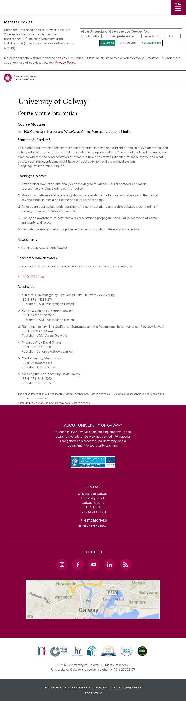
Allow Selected (153, 43)
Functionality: (90, 36)
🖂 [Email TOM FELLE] (42, 276)
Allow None (129, 43)
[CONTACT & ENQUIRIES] (126, 687)
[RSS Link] (125, 564)
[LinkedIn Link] (109, 564)
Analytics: (152, 36)
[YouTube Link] (93, 564)
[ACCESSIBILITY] (93, 692)
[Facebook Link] (78, 564)
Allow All (108, 43)
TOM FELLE (30, 276)
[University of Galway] (20, 79)
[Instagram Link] (62, 564)
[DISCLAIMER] (53, 687)
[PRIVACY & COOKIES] (77, 687)
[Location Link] (93, 616)
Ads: (171, 36)
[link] (41, 651)
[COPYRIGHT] (101, 687)
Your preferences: (122, 36)
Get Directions (95, 520)
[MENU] (178, 7)
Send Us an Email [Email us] (95, 526)
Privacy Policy (65, 62)
